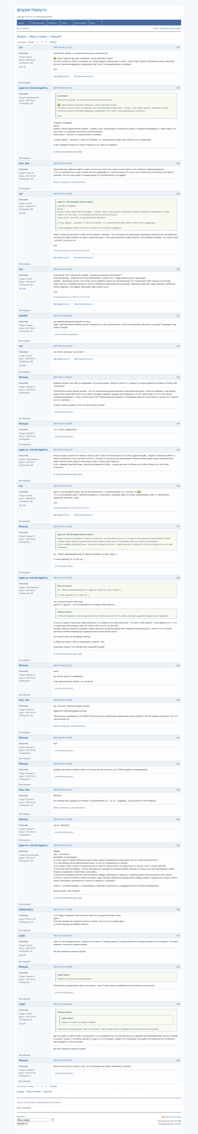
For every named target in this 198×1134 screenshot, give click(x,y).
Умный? (56, 36)
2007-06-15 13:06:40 (63, 423)
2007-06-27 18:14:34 (63, 449)
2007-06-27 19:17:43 (63, 486)
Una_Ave (24, 163)
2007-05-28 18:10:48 (63, 88)
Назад (31, 42)
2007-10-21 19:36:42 (63, 1004)
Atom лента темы (173, 1117)
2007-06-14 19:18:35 (63, 269)
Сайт (24, 67)
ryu (21, 47)
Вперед (53, 42)
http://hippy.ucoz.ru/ (62, 76)
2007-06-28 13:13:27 (63, 665)
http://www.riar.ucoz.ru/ (83, 76)
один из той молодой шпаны (36, 88)
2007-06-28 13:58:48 (63, 737)
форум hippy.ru (32, 9)
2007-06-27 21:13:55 (63, 526)
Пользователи (37, 23)
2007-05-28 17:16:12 (63, 47)
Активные (164, 28)
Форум (21, 23)
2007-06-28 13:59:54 (63, 764)
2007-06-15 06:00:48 (63, 315)
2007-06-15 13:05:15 (63, 377)
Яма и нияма (38, 36)
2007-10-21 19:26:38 (63, 967)
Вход (92, 23)
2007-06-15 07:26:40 (63, 346)
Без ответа (176, 28)
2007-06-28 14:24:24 (63, 790)
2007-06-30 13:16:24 (63, 845)
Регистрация (80, 23)
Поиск (64, 23)
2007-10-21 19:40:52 (63, 1060)
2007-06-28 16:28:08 (63, 819)
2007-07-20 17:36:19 (63, 909)
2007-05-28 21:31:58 (63, 194)
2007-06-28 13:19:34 (63, 700)
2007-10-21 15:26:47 (63, 935)
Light (22, 935)
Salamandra (26, 909)
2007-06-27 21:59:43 (63, 578)
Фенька (23, 377)
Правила (52, 23)
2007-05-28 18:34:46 (63, 163)
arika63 (23, 315)
